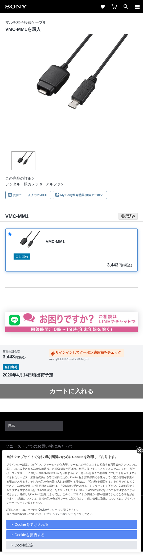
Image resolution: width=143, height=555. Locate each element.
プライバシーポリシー (59, 513)
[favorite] (102, 6)
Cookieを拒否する (29, 535)
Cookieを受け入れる (31, 524)
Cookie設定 (24, 545)
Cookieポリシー (47, 509)
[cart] (114, 6)
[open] (126, 6)
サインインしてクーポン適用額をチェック (88, 352)
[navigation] (137, 6)
